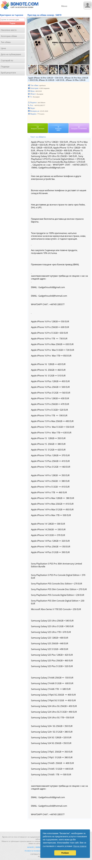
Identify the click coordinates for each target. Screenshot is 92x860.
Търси (12, 23)
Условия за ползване (33, 851)
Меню (64, 6)
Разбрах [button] (65, 853)
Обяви (38, 847)
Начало (30, 847)
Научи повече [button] (79, 846)
